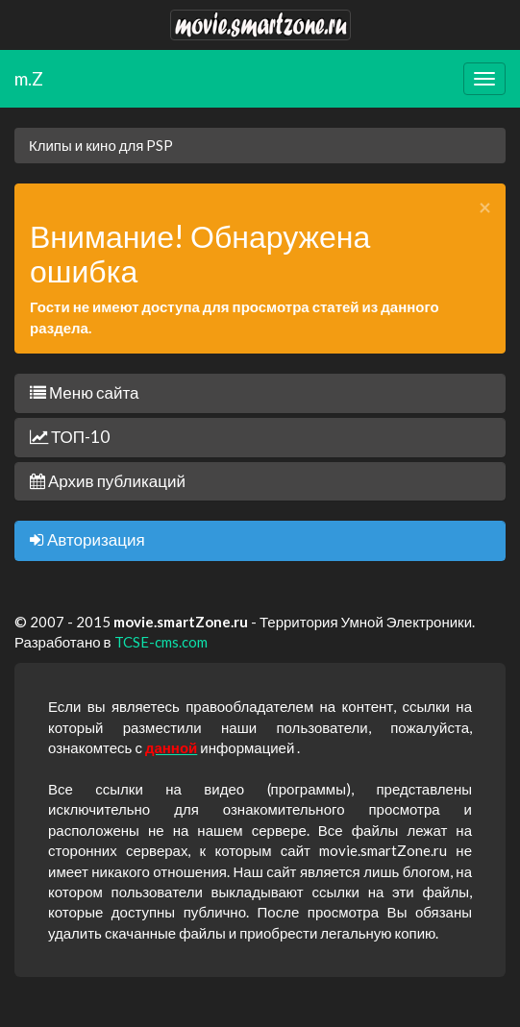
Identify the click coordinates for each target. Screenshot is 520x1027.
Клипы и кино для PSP (101, 145)
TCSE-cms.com (161, 641)
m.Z (28, 78)
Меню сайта (84, 392)
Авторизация (87, 539)
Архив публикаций (108, 481)
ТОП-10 (70, 437)
